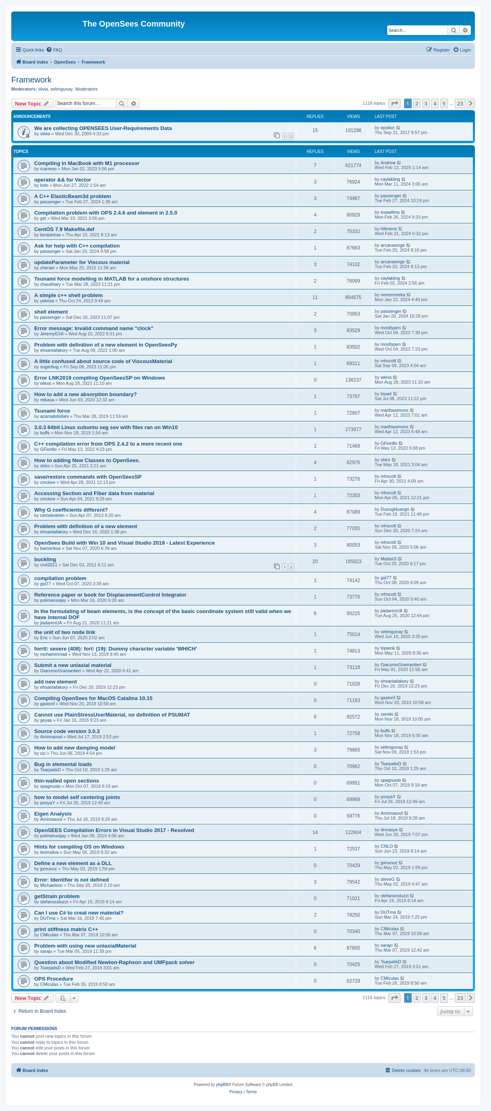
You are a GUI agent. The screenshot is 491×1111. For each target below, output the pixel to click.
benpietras (50, 234)
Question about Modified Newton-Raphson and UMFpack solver (114, 962)
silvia (43, 89)
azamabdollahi (54, 416)
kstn (44, 185)
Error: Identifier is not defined (71, 880)
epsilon (388, 127)
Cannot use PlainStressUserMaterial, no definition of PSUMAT (112, 715)
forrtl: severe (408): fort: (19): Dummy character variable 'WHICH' (115, 649)
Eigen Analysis (53, 814)
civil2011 (49, 564)
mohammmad (53, 654)
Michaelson (51, 885)
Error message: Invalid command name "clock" (93, 328)
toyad (386, 393)
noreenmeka (393, 294)
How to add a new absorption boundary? (85, 394)
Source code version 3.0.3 (67, 731)
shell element (51, 312)
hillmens (389, 228)
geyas (46, 720)
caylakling (390, 179)
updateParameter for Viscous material (82, 262)
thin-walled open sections (66, 781)
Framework (31, 79)
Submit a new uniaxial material (72, 665)
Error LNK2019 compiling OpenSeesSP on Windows (99, 378)
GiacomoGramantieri (60, 670)
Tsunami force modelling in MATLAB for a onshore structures (111, 279)
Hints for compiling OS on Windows (79, 847)
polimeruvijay (53, 600)
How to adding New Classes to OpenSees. (87, 460)
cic (42, 753)
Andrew (388, 162)
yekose (47, 300)
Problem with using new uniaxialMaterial (85, 946)
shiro (45, 465)
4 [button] (434, 103)
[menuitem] (54, 50)
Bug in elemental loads (63, 764)
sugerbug (49, 366)
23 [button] (460, 103)
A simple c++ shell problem (68, 295)
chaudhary (50, 284)
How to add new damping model (74, 748)
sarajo (46, 951)
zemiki (387, 714)
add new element (55, 682)
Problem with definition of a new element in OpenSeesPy (105, 345)
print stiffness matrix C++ (66, 929)
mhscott (388, 360)
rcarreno (48, 168)
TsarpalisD (50, 769)
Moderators (86, 89)
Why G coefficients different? (71, 510)
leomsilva (49, 852)
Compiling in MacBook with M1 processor (87, 163)
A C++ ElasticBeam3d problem (72, 196)
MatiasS (389, 558)
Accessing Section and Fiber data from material (94, 493)
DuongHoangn (395, 509)
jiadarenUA (51, 622)
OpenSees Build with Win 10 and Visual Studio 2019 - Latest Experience (124, 543)
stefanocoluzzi (54, 901)
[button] (394, 103)
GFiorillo (48, 449)
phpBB (222, 1084)
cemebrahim (52, 515)
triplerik (388, 648)
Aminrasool (51, 736)
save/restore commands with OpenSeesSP (88, 477)
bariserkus (50, 548)
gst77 (45, 583)
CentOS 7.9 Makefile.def (64, 229)
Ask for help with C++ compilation (77, 246)
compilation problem (60, 578)
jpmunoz (48, 868)
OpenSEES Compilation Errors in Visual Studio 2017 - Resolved (114, 830)
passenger (50, 201)
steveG (388, 879)
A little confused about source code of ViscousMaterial (103, 361)
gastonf (47, 703)
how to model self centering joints (77, 797)
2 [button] (416, 103)
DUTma (48, 918)
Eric (44, 637)
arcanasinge (393, 245)
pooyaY (47, 802)
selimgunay (61, 89)
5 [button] (444, 103)
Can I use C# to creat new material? (79, 913)
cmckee (48, 482)
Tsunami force (52, 411)
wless (46, 383)
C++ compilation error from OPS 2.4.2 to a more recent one (108, 444)
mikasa (47, 399)
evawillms (390, 212)
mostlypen (391, 327)
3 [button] (426, 103)
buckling (45, 559)
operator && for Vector (62, 180)
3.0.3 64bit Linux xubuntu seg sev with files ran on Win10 (106, 427)
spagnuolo (50, 786)
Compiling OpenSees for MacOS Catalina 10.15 (93, 698)
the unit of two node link (64, 632)
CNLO (387, 846)
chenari (47, 267)
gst (43, 218)
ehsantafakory (54, 350)
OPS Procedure (53, 979)
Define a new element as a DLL (73, 863)
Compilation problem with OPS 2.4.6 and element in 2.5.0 (105, 213)
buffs (45, 432)
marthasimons (394, 410)
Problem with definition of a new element (85, 526)
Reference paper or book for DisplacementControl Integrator (110, 595)
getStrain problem (57, 896)
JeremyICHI (52, 333)
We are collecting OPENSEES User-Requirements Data (103, 128)
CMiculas (49, 934)
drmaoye (389, 829)
